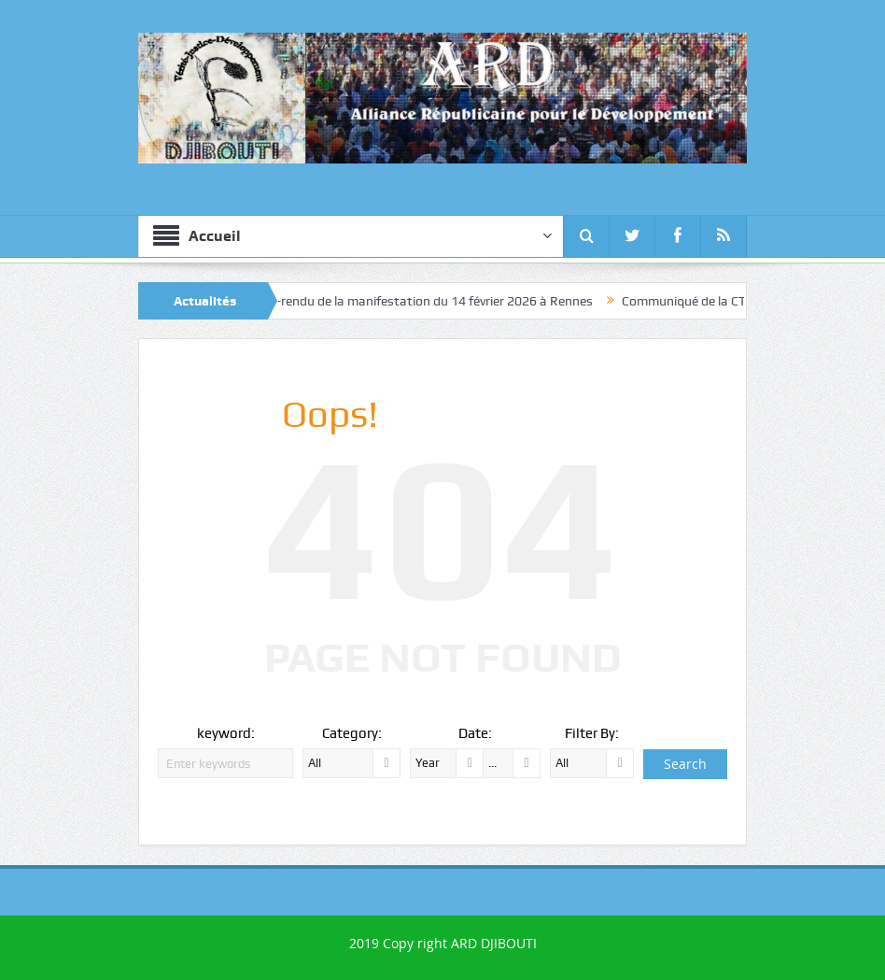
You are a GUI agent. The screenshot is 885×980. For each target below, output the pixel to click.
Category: (352, 733)
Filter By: (592, 733)
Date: (475, 733)
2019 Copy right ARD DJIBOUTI (443, 943)
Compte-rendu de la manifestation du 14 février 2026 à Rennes (425, 300)
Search (685, 764)
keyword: (226, 733)
